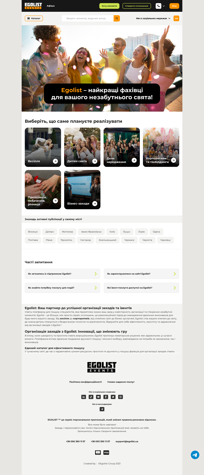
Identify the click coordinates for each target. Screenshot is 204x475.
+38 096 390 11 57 (75, 441)
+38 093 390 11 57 (100, 441)
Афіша (50, 5)
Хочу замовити (109, 6)
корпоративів (81, 318)
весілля (65, 318)
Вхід (174, 6)
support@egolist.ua (127, 441)
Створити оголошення (136, 6)
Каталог (33, 18)
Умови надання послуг (121, 382)
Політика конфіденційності (85, 382)
